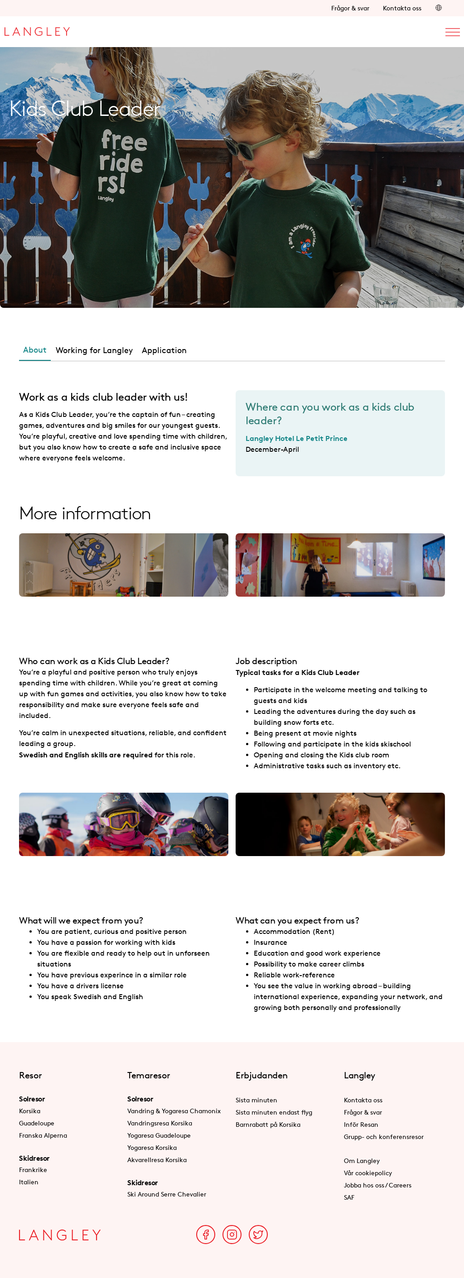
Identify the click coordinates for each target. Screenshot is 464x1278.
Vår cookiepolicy (368, 1173)
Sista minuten (256, 1100)
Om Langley (362, 1160)
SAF (349, 1197)
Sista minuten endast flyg (274, 1112)
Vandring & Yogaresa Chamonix (174, 1111)
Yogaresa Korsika (152, 1147)
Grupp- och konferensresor (384, 1136)
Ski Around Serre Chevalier (166, 1194)
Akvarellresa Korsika (157, 1159)
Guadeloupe (36, 1123)
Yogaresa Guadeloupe (159, 1135)
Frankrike (33, 1169)
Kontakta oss (402, 8)
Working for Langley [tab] (94, 350)
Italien (29, 1182)
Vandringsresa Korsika (159, 1123)
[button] (439, 8)
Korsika (29, 1111)
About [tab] (35, 349)
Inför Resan (361, 1124)
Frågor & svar (350, 8)
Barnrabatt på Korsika (268, 1124)
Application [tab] (164, 350)
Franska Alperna (43, 1135)
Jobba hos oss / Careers (377, 1185)
